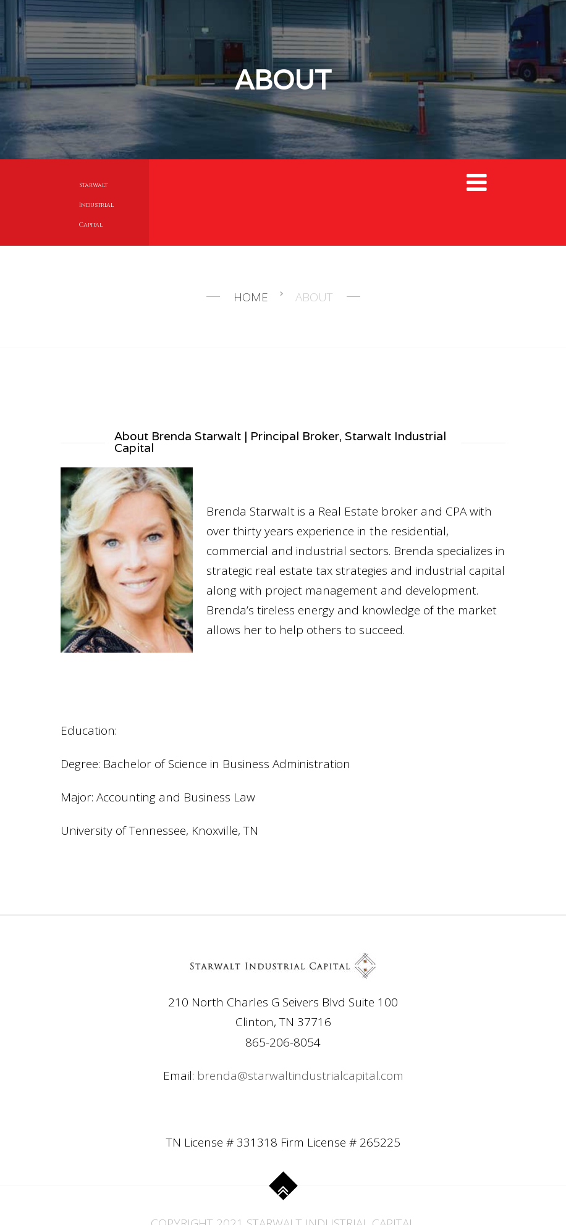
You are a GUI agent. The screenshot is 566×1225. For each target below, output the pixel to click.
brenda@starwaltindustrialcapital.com (300, 1076)
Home (251, 297)
